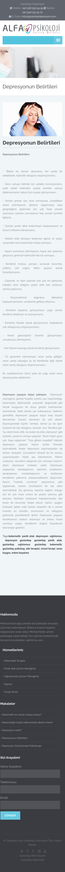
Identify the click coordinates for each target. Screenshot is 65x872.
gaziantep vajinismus (16, 544)
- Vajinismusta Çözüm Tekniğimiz (21, 676)
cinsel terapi (48, 548)
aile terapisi (33, 548)
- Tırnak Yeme (10, 692)
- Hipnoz (7, 684)
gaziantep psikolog (14, 548)
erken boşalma (20, 552)
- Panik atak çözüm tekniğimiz (19, 668)
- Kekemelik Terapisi (14, 660)
